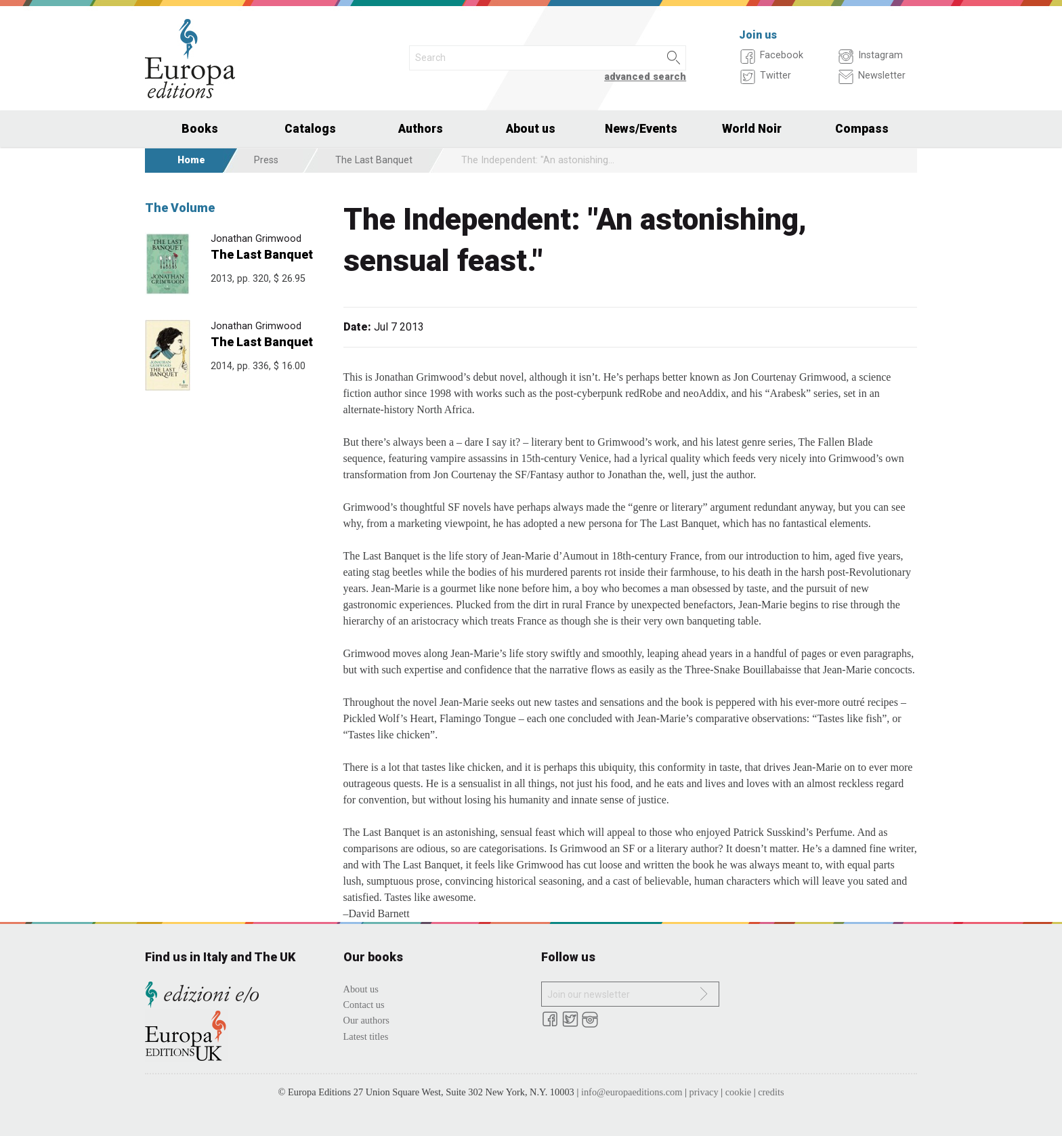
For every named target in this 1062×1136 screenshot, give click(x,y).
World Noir (752, 128)
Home (191, 160)
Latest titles (366, 1036)
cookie (738, 1092)
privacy (704, 1092)
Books (200, 128)
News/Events (641, 128)
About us (530, 128)
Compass (862, 128)
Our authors (366, 1020)
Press (266, 160)
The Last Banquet (373, 160)
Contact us (364, 1004)
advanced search (645, 77)
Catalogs (310, 128)
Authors (420, 128)
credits (771, 1092)
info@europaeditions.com (632, 1092)
